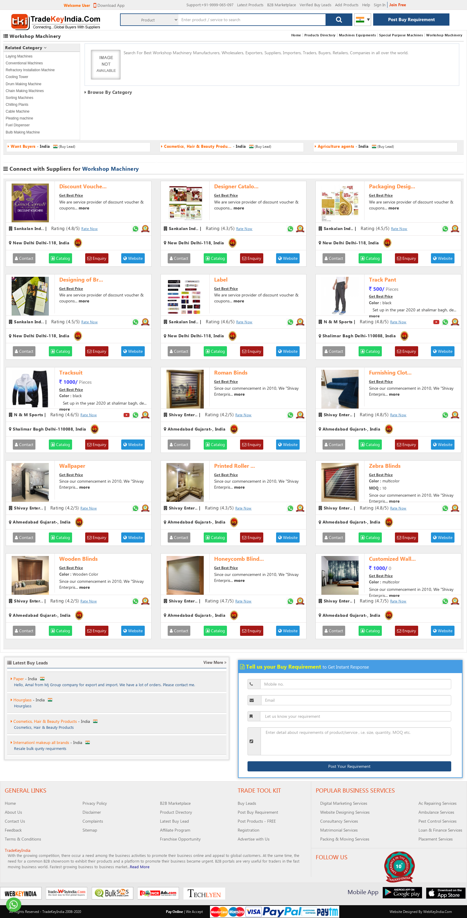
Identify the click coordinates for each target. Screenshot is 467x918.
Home (296, 35)
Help (366, 4)
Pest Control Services (437, 821)
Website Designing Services (345, 812)
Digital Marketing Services (343, 803)
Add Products (347, 4)
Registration (248, 830)
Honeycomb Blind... (239, 558)
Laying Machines (19, 56)
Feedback (13, 830)
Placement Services (435, 839)
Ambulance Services (436, 812)
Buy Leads (247, 803)
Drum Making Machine (23, 84)
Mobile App (363, 892)
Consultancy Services (339, 821)
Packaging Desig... (392, 186)
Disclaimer (91, 812)
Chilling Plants (17, 104)
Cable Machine (17, 111)
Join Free (397, 4)
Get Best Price (71, 195)
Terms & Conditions (23, 839)
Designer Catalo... (236, 186)
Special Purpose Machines (401, 35)
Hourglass (21, 721)
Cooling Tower (17, 77)
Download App (109, 5)
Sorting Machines (19, 98)
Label (221, 279)
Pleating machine (19, 118)
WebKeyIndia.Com (437, 911)
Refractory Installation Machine (30, 70)
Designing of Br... (81, 279)
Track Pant (382, 279)
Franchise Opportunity (180, 839)
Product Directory (176, 812)
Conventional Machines (24, 63)
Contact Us (15, 821)
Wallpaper (72, 465)
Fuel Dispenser (18, 125)
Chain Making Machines (25, 91)
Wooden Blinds (78, 558)
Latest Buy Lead (174, 821)
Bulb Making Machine (23, 132)
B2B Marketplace (281, 4)
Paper (17, 699)
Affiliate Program (175, 830)
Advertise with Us (254, 839)
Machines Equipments (357, 35)
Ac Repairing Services (437, 803)
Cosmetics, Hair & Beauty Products (44, 742)
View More (214, 662)
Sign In (379, 4)
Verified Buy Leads (315, 4)
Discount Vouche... (83, 186)
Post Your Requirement (349, 766)
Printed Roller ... (234, 465)
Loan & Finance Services (440, 830)
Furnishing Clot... (390, 372)
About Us (13, 812)
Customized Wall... (392, 558)
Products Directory (320, 35)
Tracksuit (70, 372)
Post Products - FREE (257, 821)
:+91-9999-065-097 (210, 4)
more (84, 208)
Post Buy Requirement (411, 19)
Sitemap (89, 830)
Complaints (92, 821)
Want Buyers (24, 678)
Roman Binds (230, 372)
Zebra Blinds (385, 465)
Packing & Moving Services (344, 839)
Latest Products (250, 4)
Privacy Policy (94, 803)
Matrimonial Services (339, 830)
